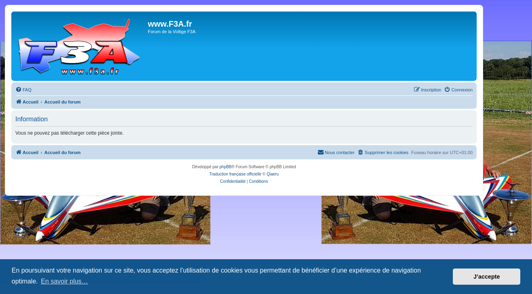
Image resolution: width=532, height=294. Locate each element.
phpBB (225, 167)
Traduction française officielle (235, 174)
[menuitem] (23, 90)
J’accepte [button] (486, 276)
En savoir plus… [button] (64, 281)
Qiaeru (273, 174)
